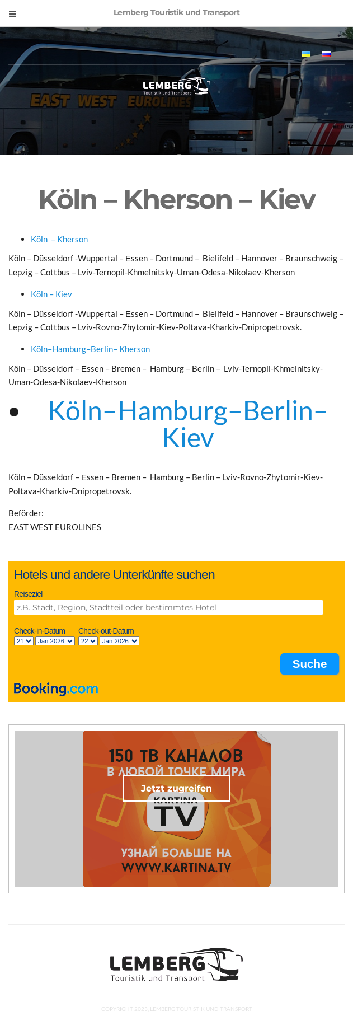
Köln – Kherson (60, 239)
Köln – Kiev (52, 294)
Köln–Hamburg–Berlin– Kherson (90, 349)
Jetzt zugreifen (176, 788)
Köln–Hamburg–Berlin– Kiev (188, 423)
